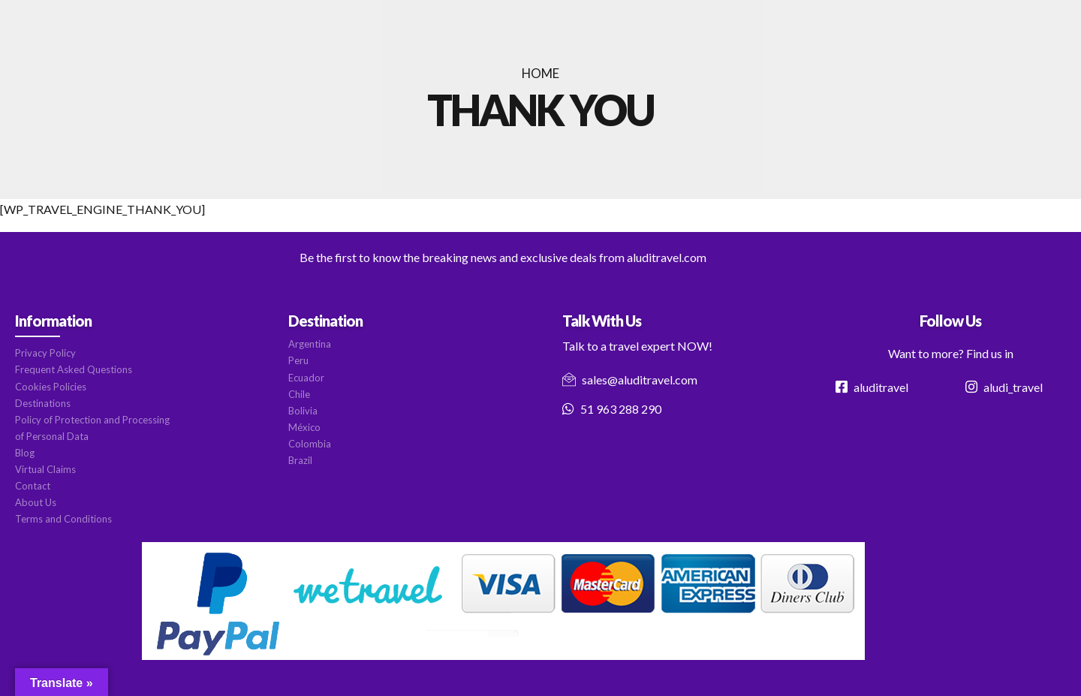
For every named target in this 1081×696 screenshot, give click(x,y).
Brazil (300, 460)
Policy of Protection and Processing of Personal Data (92, 428)
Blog (25, 453)
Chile (299, 394)
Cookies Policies (50, 387)
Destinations (43, 403)
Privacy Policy (45, 353)
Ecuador (306, 378)
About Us (35, 502)
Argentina (309, 344)
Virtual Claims (45, 469)
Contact (32, 486)
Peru (298, 360)
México (304, 427)
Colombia (309, 444)
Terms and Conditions (63, 519)
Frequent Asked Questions (73, 369)
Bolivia (303, 411)
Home (540, 73)
